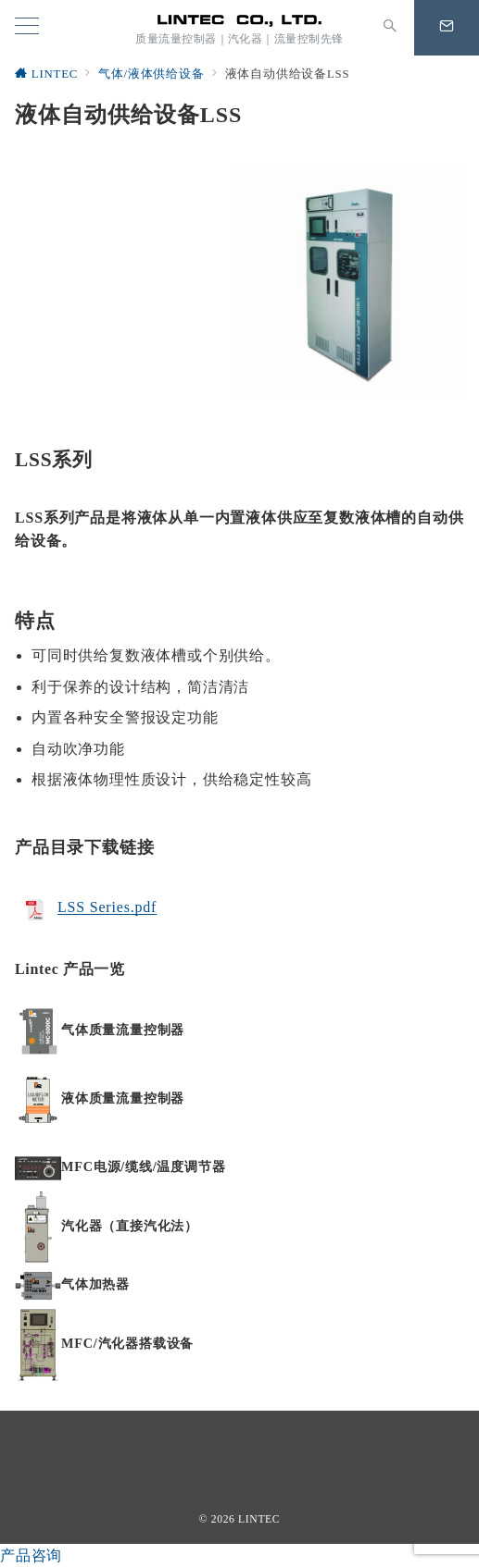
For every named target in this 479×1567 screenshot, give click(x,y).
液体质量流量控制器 (122, 1098)
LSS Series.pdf (107, 908)
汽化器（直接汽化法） (129, 1225)
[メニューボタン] (27, 28)
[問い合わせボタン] (446, 28)
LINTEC (259, 1519)
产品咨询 (31, 1555)
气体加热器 (95, 1284)
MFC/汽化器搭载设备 (127, 1343)
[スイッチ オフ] (390, 28)
